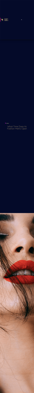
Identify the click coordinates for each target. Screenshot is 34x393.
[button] (21, 19)
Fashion (7, 123)
